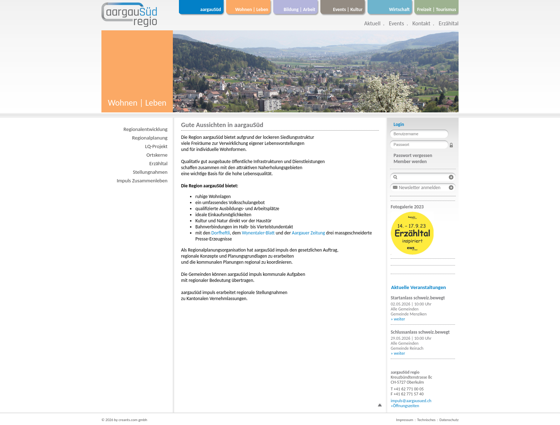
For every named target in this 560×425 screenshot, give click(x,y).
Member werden (410, 161)
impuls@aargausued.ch (411, 400)
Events (396, 23)
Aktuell (372, 23)
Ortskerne (157, 155)
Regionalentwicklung (146, 129)
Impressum (404, 420)
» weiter (398, 319)
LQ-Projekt (156, 146)
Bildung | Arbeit (299, 9)
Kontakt (421, 23)
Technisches (426, 420)
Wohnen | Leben (251, 9)
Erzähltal (449, 23)
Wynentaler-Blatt (259, 233)
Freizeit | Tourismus (436, 9)
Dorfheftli (220, 233)
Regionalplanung (150, 138)
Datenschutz (449, 420)
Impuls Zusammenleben (142, 180)
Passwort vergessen (413, 155)
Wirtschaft (399, 9)
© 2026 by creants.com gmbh (124, 420)
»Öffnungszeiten (405, 405)
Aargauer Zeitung (309, 233)
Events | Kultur (347, 9)
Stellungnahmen (150, 172)
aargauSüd (210, 9)
